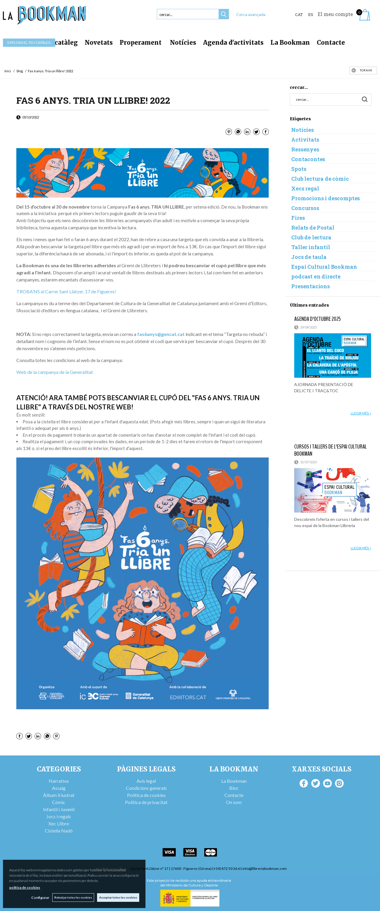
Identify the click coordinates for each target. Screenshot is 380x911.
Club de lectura (311, 237)
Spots (298, 168)
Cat (299, 14)
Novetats (99, 42)
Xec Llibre (58, 823)
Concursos (305, 208)
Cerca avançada (250, 14)
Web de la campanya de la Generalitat (54, 372)
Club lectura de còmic (320, 178)
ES (310, 14)
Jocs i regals (58, 816)
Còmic (58, 802)
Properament (141, 42)
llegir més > (361, 413)
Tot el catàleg (56, 42)
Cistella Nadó (59, 830)
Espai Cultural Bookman (324, 266)
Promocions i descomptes (325, 198)
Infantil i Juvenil (59, 809)
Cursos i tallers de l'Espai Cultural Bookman (330, 450)
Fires (298, 217)
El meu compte (335, 14)
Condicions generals (146, 788)
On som (234, 802)
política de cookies (24, 887)
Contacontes (308, 159)
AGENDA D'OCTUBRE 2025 (317, 319)
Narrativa (59, 781)
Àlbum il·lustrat (59, 795)
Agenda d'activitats (233, 42)
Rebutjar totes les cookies (73, 897)
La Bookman (290, 42)
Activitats (305, 139)
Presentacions (310, 286)
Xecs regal (305, 188)
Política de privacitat (146, 802)
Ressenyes (305, 149)
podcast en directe (316, 276)
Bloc (234, 788)
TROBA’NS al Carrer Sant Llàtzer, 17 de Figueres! (66, 291)
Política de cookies (146, 795)
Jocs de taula (309, 256)
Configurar (40, 897)
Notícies (183, 42)
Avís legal (146, 781)
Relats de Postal (312, 227)
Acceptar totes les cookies (118, 897)
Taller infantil (310, 247)
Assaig (59, 788)
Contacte (331, 42)
